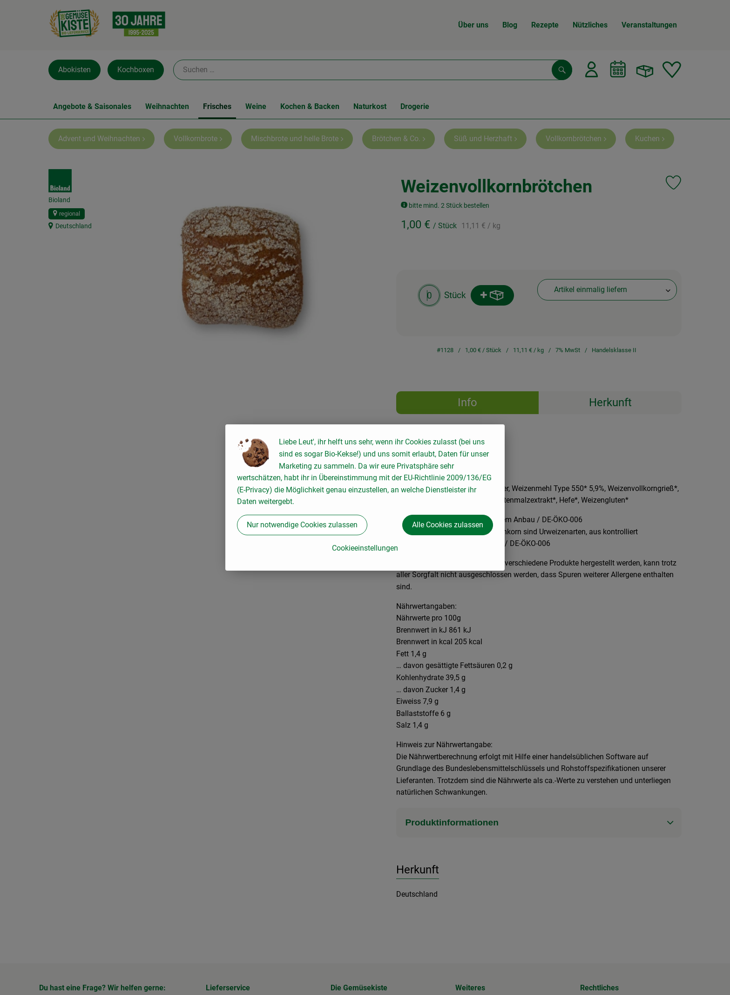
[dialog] (365, 497)
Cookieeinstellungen (365, 548)
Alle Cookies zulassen (447, 524)
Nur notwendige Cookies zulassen (302, 524)
